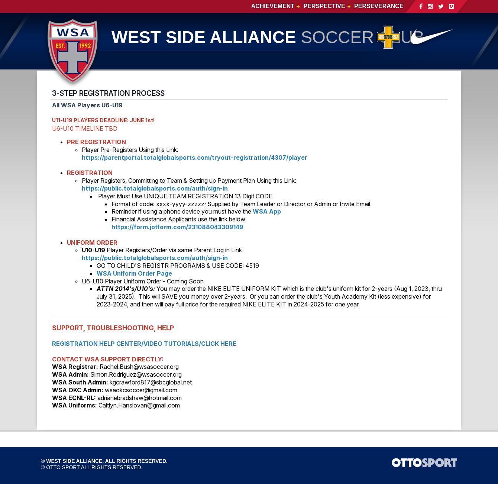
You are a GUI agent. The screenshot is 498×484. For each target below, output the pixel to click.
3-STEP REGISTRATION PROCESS (108, 93)
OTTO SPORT (63, 467)
